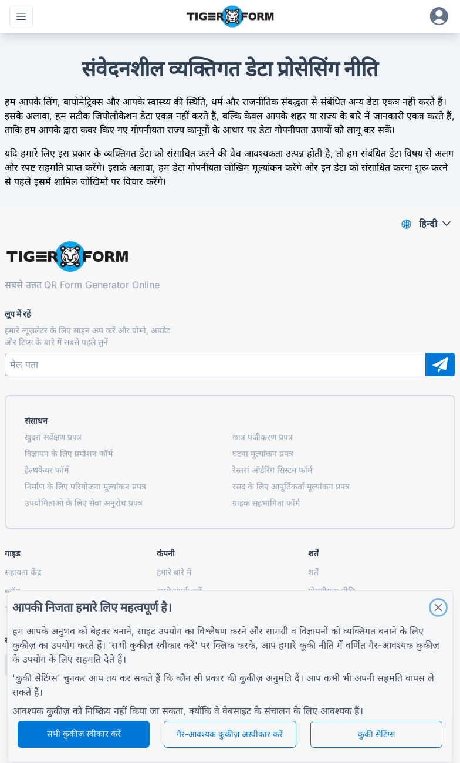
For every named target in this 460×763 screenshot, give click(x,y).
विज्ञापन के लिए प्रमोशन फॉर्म (69, 453)
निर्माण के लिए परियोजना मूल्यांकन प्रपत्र (85, 486)
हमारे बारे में (174, 572)
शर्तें (313, 572)
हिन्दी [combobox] (428, 223)
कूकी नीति (316, 645)
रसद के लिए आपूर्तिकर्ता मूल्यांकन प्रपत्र (291, 486)
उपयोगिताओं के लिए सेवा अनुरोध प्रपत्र (84, 503)
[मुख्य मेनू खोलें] (21, 16)
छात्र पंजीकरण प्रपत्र (262, 437)
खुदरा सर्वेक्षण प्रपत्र (53, 437)
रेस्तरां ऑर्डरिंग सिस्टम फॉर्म (272, 470)
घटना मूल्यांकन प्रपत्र (262, 453)
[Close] (438, 607)
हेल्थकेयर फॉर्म (47, 470)
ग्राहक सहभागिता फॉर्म (266, 503)
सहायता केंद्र (23, 572)
